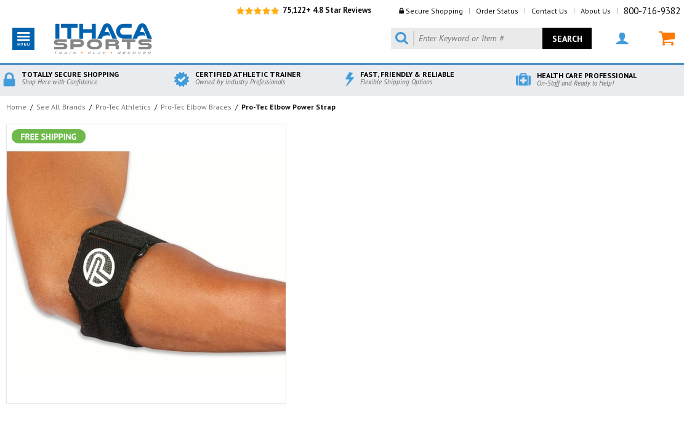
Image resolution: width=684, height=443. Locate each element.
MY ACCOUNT (622, 38)
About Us (596, 10)
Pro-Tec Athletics (123, 106)
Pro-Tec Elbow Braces (196, 106)
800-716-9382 (652, 11)
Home (16, 106)
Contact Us (549, 10)
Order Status (497, 10)
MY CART (667, 38)
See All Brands (61, 106)
